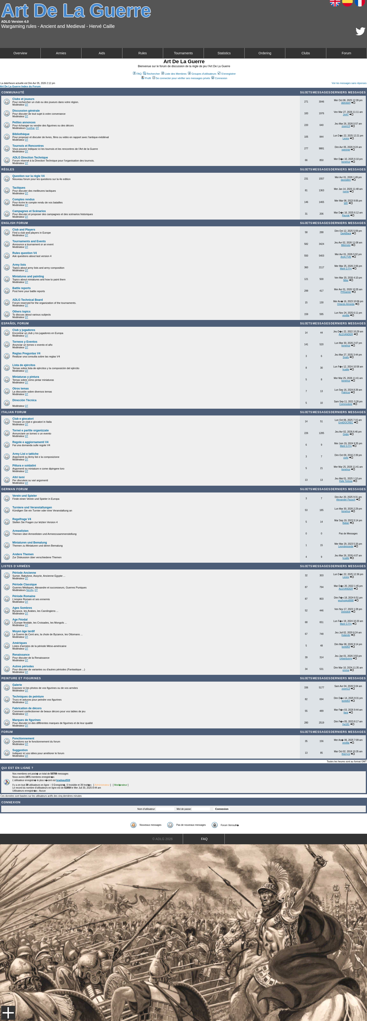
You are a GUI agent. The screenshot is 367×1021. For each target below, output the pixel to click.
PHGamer (346, 292)
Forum (346, 53)
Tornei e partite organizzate (30, 430)
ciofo (345, 457)
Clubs (305, 53)
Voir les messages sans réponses (349, 83)
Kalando (345, 635)
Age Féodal (20, 619)
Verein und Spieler (24, 495)
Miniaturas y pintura (25, 376)
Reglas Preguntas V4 (26, 353)
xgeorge (345, 149)
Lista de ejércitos (23, 365)
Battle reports (21, 288)
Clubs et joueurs (23, 99)
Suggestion (20, 750)
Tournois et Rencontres (28, 145)
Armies (61, 53)
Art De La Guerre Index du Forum (20, 86)
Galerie (17, 685)
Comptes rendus (23, 199)
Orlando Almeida (345, 304)
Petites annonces (24, 122)
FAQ (137, 73)
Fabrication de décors (27, 708)
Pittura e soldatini (24, 465)
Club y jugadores (23, 330)
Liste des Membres (174, 73)
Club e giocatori (23, 418)
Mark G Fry (346, 268)
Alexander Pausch (345, 499)
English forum (14, 223)
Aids (102, 53)
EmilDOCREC (345, 422)
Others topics (21, 311)
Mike (345, 280)
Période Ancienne (24, 572)
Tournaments (183, 53)
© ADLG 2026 (162, 839)
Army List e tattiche (25, 453)
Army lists (19, 264)
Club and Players (23, 229)
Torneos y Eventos (24, 341)
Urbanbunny (345, 658)
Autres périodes (23, 666)
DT (26, 104)
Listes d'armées (15, 566)
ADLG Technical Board (27, 299)
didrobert (345, 103)
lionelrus (345, 162)
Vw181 (345, 724)
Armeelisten (20, 531)
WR (346, 203)
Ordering (265, 53)
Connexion (219, 78)
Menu (8, 1013)
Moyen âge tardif (23, 631)
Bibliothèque (20, 134)
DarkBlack (346, 233)
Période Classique (24, 584)
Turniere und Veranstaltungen (32, 507)
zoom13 (346, 126)
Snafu (346, 357)
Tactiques (18, 187)
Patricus (345, 392)
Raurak (345, 215)
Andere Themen (23, 554)
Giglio (346, 434)
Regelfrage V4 (21, 519)
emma (346, 670)
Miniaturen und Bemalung (29, 542)
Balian (346, 523)
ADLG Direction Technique (30, 157)
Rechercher (151, 73)
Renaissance (20, 654)
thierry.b (346, 754)
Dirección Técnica (24, 400)
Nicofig (29, 590)
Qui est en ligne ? (17, 768)
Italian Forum (13, 412)
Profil (146, 78)
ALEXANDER (346, 334)
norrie (346, 191)
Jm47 (346, 114)
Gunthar (30, 128)
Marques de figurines (26, 720)
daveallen (346, 180)
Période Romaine (23, 596)
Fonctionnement (23, 738)
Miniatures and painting (28, 276)
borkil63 (346, 647)
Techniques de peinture (28, 696)
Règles (7, 169)
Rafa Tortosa (345, 481)
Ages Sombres (22, 608)
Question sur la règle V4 (28, 176)
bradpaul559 (63, 780)
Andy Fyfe (346, 257)
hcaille (345, 369)
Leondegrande (345, 546)
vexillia (345, 315)
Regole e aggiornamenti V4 (30, 442)
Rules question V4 (24, 253)
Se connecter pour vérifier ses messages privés (181, 78)
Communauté (12, 92)
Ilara (346, 712)
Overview (20, 53)
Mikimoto (345, 245)
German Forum (14, 489)
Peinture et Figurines (21, 678)
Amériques (19, 643)
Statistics (224, 53)
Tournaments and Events (29, 241)
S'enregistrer (227, 73)
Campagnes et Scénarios (29, 211)
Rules (142, 53)
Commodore (345, 404)
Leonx (346, 138)
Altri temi (18, 477)
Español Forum (15, 323)
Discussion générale (26, 110)
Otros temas (20, 388)
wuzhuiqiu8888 (346, 600)
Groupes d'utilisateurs (202, 73)
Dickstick (345, 611)
